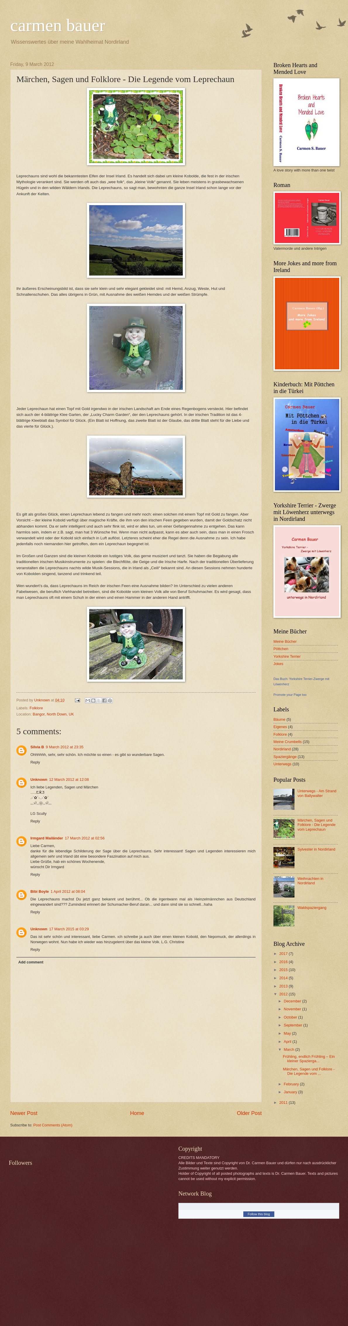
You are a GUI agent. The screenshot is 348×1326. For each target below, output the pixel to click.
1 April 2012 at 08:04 (68, 891)
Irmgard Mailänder (46, 838)
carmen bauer (57, 25)
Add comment (30, 962)
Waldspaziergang (311, 907)
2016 (284, 962)
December (293, 1001)
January (291, 1092)
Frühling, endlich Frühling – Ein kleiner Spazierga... (309, 1058)
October (291, 1017)
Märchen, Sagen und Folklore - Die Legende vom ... (309, 1071)
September (293, 1025)
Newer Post (23, 1113)
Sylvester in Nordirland (316, 849)
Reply (35, 762)
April (288, 1041)
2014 (284, 978)
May (288, 1033)
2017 (284, 953)
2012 (284, 994)
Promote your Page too (289, 694)
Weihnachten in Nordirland (310, 880)
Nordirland (282, 749)
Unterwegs (282, 764)
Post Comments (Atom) (53, 1125)
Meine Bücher (285, 641)
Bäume (279, 719)
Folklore (36, 708)
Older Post (249, 1113)
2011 (284, 1102)
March (289, 1049)
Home (137, 1113)
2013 (284, 986)
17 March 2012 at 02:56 (85, 838)
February (292, 1084)
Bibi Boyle (39, 891)
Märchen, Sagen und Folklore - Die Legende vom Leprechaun (316, 825)
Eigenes (280, 727)
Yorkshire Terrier (287, 656)
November (293, 1009)
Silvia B (37, 747)
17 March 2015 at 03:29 (69, 929)
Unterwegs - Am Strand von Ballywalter (316, 793)
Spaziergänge (285, 756)
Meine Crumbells (287, 741)
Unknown (38, 779)
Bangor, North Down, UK (53, 714)
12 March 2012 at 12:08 (69, 779)
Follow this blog (259, 1214)
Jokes (278, 664)
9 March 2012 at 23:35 (65, 747)
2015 (284, 970)
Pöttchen (280, 649)
